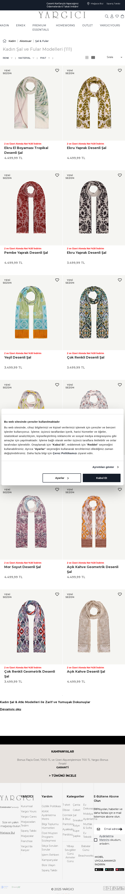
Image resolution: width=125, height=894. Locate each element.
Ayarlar (62, 477)
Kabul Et (101, 477)
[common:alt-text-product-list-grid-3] (93, 57)
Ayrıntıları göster (103, 466)
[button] (112, 57)
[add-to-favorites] (57, 70)
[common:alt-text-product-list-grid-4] (87, 57)
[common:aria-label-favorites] (111, 16)
